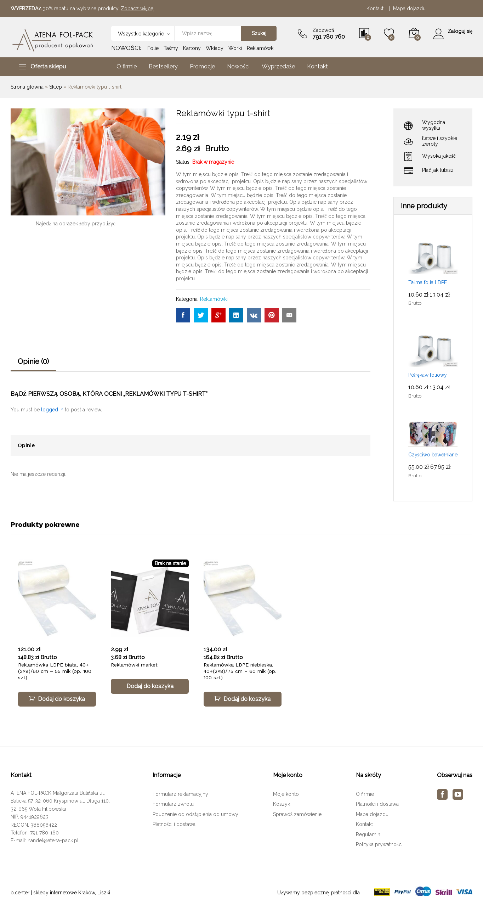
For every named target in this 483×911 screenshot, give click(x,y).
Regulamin (368, 834)
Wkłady (214, 48)
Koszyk (281, 804)
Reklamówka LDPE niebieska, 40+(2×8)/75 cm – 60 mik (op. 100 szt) (240, 671)
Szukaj (258, 33)
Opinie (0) (33, 361)
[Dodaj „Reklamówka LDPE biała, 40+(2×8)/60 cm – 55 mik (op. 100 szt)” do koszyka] (57, 699)
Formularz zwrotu (173, 804)
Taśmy (171, 48)
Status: (183, 162)
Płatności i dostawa (174, 824)
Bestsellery (163, 66)
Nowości (238, 66)
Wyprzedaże (278, 66)
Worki (235, 48)
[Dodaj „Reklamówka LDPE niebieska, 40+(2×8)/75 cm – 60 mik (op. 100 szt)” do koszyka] (243, 699)
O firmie (127, 66)
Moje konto (286, 794)
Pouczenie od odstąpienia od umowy (195, 814)
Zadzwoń (322, 30)
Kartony (192, 48)
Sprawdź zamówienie (297, 814)
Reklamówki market (134, 665)
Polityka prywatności (379, 844)
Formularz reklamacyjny (180, 794)
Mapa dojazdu (409, 8)
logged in (52, 409)
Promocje (202, 66)
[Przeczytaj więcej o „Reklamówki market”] (150, 686)
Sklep (55, 87)
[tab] (33, 364)
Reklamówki (260, 48)
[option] (57, 639)
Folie (153, 48)
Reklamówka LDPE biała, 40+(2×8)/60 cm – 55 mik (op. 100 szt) (54, 671)
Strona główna (27, 87)
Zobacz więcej (137, 8)
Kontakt (376, 8)
